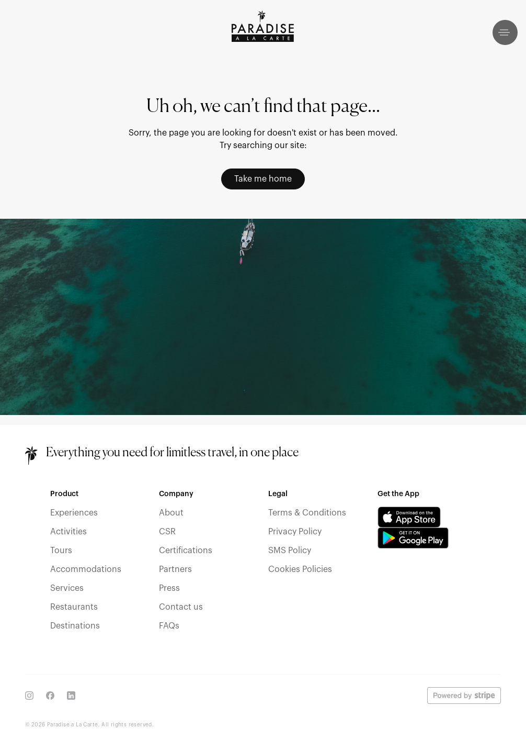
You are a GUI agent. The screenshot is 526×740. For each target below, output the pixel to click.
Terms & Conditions (307, 513)
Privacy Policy (295, 532)
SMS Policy (289, 550)
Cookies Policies (300, 569)
